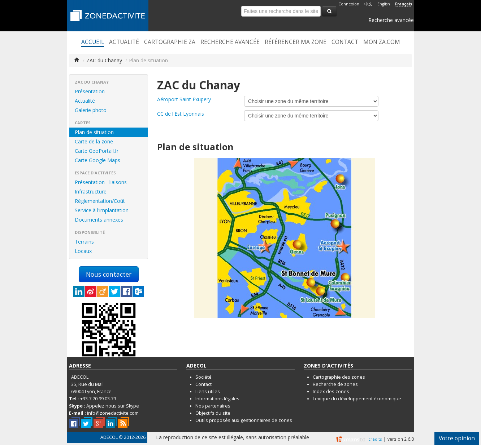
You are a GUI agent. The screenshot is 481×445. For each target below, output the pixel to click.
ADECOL (109, 437)
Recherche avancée (391, 20)
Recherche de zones (335, 384)
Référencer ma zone (295, 42)
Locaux (83, 251)
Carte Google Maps (97, 160)
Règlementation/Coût (100, 200)
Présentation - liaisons (101, 182)
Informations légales (217, 399)
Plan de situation (94, 132)
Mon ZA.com (381, 42)
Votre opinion (457, 438)
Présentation (90, 91)
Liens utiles (207, 391)
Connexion (348, 3)
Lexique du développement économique (357, 399)
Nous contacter (108, 274)
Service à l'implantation (102, 210)
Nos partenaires (212, 406)
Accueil (92, 42)
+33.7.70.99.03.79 (98, 399)
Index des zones (331, 391)
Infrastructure (91, 191)
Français (403, 3)
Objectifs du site (212, 413)
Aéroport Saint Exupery (184, 99)
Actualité (124, 42)
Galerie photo (91, 110)
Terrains (84, 241)
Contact (345, 42)
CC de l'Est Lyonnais (180, 113)
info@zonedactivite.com (113, 413)
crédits (375, 439)
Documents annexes (99, 219)
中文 (368, 3)
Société (203, 377)
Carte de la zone (94, 141)
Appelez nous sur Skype (112, 406)
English (383, 3)
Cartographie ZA (169, 42)
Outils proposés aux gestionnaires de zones (243, 420)
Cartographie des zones (339, 377)
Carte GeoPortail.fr (96, 150)
